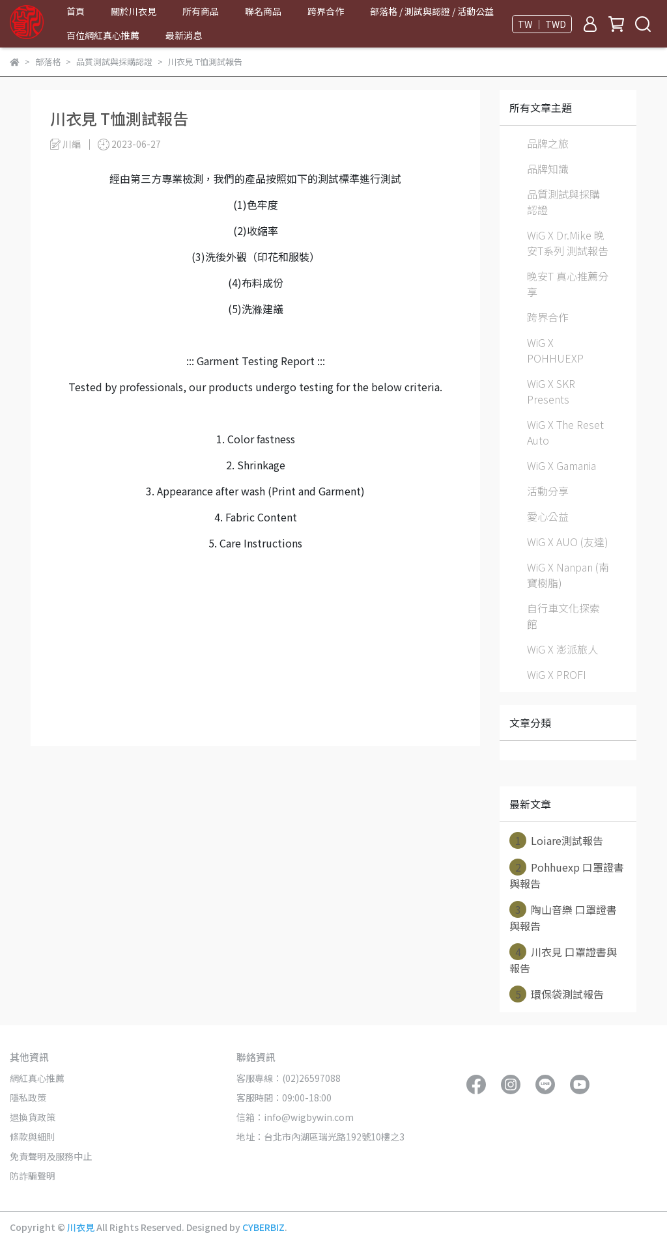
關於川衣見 (133, 11)
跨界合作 (325, 11)
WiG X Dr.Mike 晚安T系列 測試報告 (567, 242)
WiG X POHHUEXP (555, 350)
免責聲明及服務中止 (51, 1156)
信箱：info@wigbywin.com (295, 1117)
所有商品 (200, 11)
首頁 (75, 11)
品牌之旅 (548, 143)
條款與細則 (32, 1136)
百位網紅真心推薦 (102, 35)
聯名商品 (263, 11)
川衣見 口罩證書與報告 (563, 959)
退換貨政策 (32, 1117)
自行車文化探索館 (563, 615)
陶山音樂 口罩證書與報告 (563, 917)
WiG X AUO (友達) (567, 541)
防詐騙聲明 (32, 1175)
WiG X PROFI (556, 674)
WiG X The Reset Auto (565, 432)
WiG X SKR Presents (551, 391)
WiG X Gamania (561, 465)
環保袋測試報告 (556, 994)
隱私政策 (28, 1097)
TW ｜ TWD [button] (542, 24)
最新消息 (183, 35)
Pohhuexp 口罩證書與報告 (566, 875)
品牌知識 (548, 168)
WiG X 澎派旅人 (562, 649)
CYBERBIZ (263, 1227)
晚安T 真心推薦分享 (567, 283)
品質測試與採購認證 (563, 201)
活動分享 (548, 491)
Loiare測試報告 (556, 840)
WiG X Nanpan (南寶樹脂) (568, 574)
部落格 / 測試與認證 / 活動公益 (432, 11)
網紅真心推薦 (37, 1077)
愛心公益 (548, 516)
